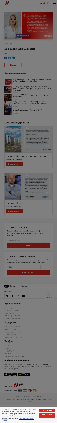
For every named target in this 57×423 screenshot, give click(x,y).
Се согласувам (47, 410)
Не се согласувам (47, 420)
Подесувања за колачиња (47, 415)
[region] (28, 415)
